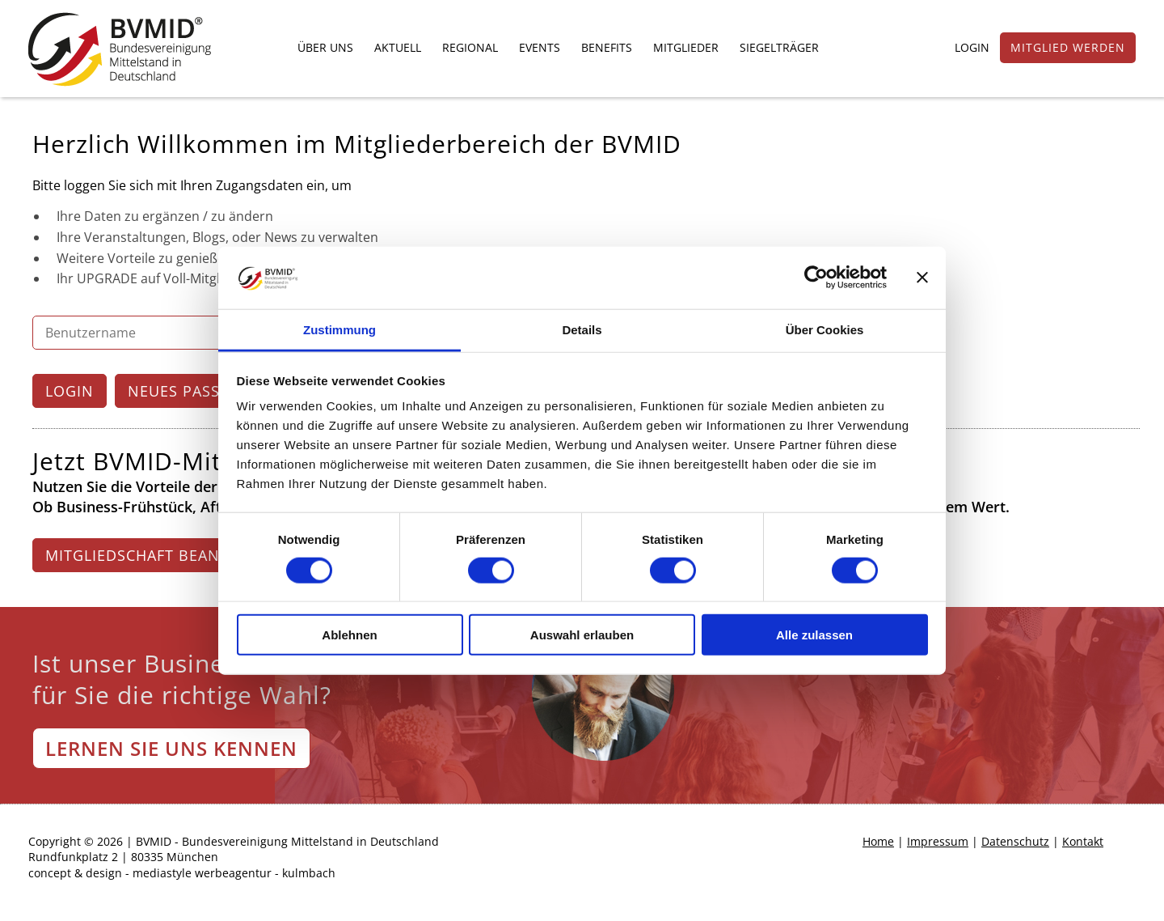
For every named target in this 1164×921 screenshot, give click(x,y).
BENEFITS (606, 47)
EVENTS (539, 47)
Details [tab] (581, 330)
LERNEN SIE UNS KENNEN (171, 748)
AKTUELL (397, 47)
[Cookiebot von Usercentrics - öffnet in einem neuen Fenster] (816, 277)
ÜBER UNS (325, 47)
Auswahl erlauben (582, 635)
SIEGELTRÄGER (779, 47)
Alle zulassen (814, 635)
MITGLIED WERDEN (1067, 47)
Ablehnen (349, 635)
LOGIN (972, 47)
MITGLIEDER (686, 47)
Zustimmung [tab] (339, 330)
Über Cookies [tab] (825, 330)
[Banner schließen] (922, 277)
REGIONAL (470, 47)
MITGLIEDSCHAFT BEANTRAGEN (162, 555)
